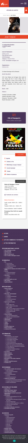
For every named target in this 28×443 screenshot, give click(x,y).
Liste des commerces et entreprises (14, 240)
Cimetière (6, 323)
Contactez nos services (10, 273)
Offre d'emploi (7, 280)
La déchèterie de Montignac (11, 296)
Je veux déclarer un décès (11, 340)
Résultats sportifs (8, 428)
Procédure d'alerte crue (9, 326)
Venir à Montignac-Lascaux (9, 250)
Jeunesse (8, 292)
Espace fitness (9, 425)
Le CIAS (7, 303)
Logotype (8, 277)
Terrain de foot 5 (9, 423)
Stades (7, 416)
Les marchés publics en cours (10, 279)
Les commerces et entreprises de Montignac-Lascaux (16, 379)
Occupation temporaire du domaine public (14, 381)
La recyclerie (8, 297)
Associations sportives (9, 431)
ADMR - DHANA (9, 307)
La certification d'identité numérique (13, 349)
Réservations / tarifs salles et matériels (12, 358)
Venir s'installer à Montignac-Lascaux (12, 255)
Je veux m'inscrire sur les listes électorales (14, 343)
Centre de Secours (8, 318)
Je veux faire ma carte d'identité (12, 336)
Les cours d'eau (9, 300)
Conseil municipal (9, 267)
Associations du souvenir (9, 408)
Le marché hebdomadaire (10, 374)
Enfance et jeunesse (8, 288)
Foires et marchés (8, 357)
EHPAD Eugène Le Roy (10, 304)
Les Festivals (7, 395)
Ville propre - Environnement (10, 293)
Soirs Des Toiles (9, 397)
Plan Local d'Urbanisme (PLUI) (11, 315)
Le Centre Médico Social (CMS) (12, 305)
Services (6, 271)
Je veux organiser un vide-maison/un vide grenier (15, 346)
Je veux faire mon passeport (11, 338)
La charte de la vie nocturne (10, 329)
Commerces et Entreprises (9, 378)
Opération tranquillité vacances (10, 361)
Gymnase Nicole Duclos (10, 417)
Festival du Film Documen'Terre (12, 404)
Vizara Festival (9, 405)
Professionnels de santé (10, 311)
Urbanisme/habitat (8, 314)
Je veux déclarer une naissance (12, 339)
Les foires (8, 375)
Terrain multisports (9, 420)
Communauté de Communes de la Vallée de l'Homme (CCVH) (14, 269)
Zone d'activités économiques (11, 371)
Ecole (7, 291)
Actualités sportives (8, 429)
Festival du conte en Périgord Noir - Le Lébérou (15, 403)
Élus (5, 261)
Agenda (8, 15)
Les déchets (8, 295)
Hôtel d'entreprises (9, 370)
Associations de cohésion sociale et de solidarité (15, 308)
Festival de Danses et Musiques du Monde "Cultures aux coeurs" (16, 400)
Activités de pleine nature (9, 432)
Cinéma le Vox (5, 67)
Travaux (6, 322)
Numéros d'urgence (8, 327)
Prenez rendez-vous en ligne (14, 120)
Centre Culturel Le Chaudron (10, 391)
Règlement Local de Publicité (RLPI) (12, 316)
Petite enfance (8, 289)
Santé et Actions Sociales (9, 301)
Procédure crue (7, 362)
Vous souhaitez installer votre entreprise (12, 368)
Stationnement (7, 319)
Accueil (4, 15)
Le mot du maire (9, 263)
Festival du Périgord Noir (11, 401)
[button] (23, 3)
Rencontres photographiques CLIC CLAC (13, 396)
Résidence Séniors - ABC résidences (12, 310)
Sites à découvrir (7, 252)
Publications (7, 275)
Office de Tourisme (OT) (9, 254)
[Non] (26, 438)
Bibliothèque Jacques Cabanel (10, 390)
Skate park (8, 424)
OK (14, 440)
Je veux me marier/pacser (11, 342)
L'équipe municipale (10, 264)
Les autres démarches (10, 347)
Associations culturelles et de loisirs (12, 407)
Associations (7, 351)
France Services (7, 320)
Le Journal (8, 276)
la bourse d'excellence (10, 350)
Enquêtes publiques (8, 281)
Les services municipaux (10, 272)
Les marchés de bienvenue (11, 377)
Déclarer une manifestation (11, 382)
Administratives (7, 335)
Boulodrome (8, 427)
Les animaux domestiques (11, 299)
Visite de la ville (7, 251)
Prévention (8, 312)
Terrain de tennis (9, 421)
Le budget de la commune (11, 266)
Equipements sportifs (8, 414)
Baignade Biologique (10, 418)
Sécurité (6, 325)
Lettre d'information (10, 243)
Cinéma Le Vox (5, 53)
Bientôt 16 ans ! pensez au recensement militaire (15, 344)
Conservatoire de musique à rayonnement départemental (12, 393)
